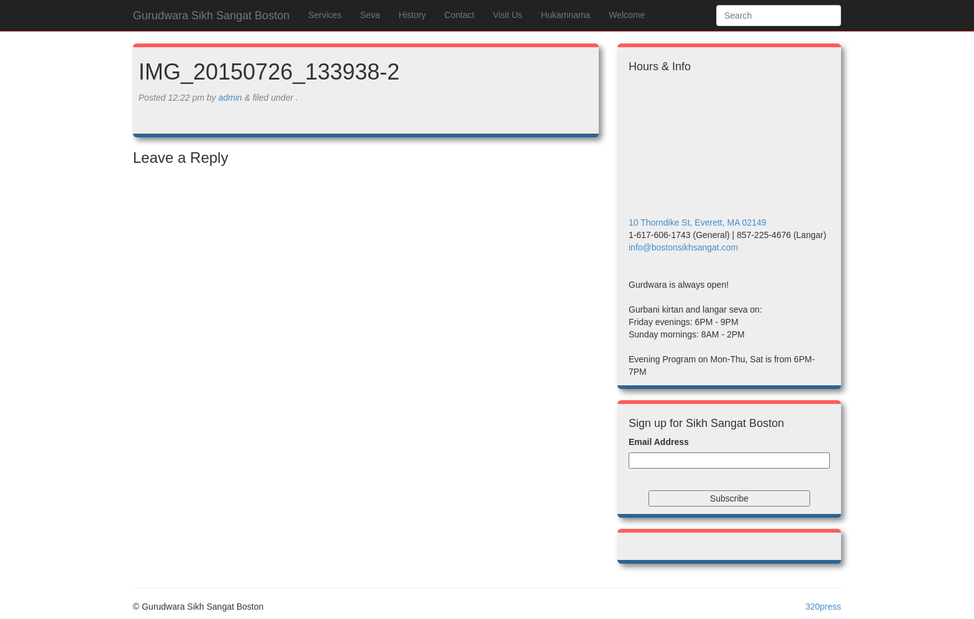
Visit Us (507, 15)
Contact (459, 15)
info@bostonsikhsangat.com (683, 247)
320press (823, 607)
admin (230, 98)
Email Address (659, 442)
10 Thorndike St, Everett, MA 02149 (698, 222)
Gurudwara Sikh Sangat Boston (211, 15)
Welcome (627, 15)
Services (325, 15)
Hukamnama (565, 15)
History (412, 15)
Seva (370, 15)
